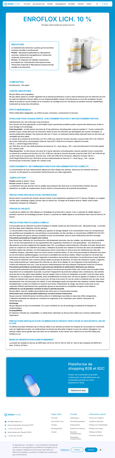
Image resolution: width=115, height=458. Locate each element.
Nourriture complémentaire (75, 437)
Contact (88, 4)
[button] (97, 4)
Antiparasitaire (75, 429)
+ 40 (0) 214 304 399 (15, 433)
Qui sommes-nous (39, 4)
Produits (50, 4)
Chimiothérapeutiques (77, 426)
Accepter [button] (91, 450)
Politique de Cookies (96, 433)
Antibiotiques (74, 422)
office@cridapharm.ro (15, 426)
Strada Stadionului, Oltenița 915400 (20, 437)
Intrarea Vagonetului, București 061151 (20, 429)
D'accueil (27, 4)
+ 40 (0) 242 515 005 (15, 440)
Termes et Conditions (96, 422)
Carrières (81, 4)
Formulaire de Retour (96, 440)
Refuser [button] (77, 450)
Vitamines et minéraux (77, 433)
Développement (60, 4)
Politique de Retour (95, 436)
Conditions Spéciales (96, 426)
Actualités (71, 4)
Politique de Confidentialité (98, 429)
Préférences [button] (64, 450)
